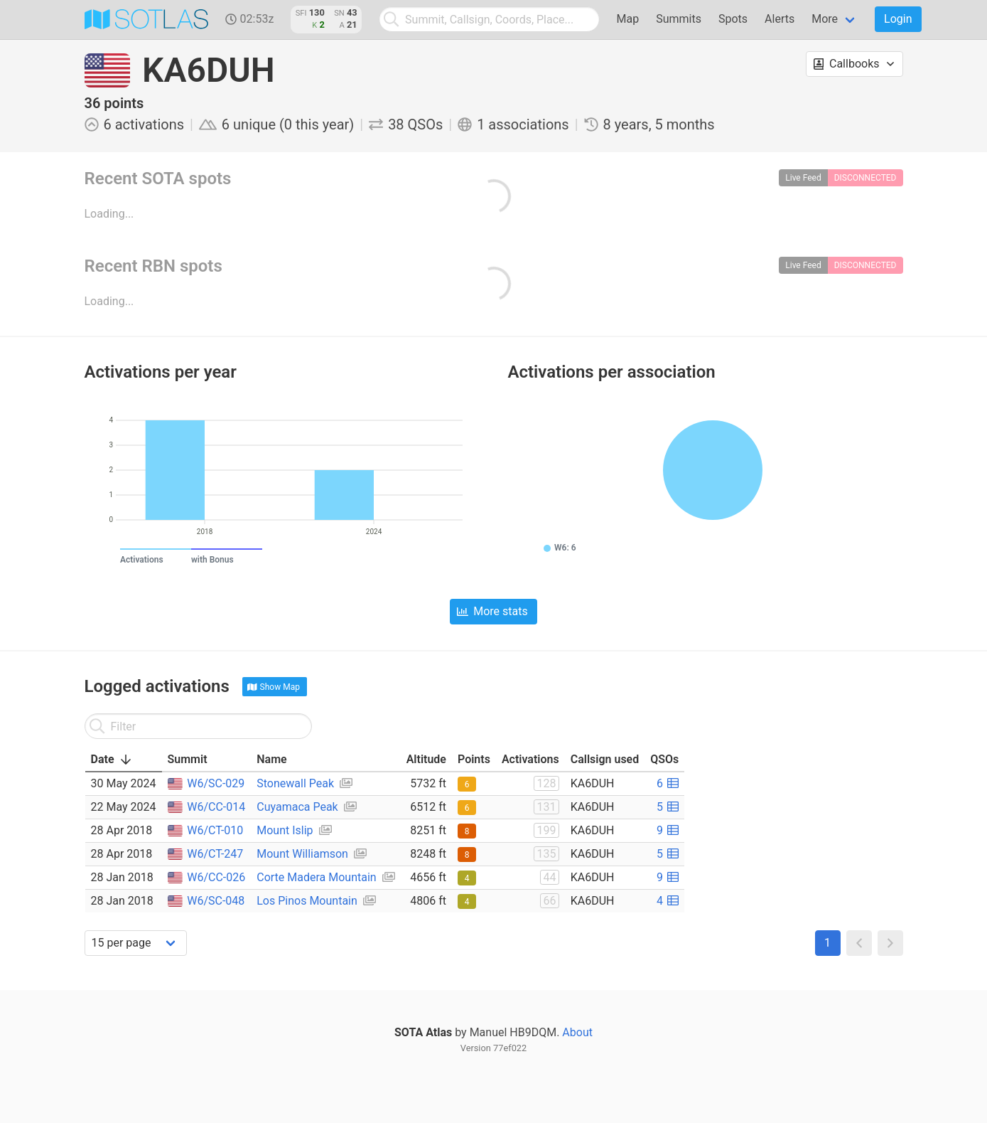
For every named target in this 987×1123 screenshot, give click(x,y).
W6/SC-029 (215, 783)
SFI (301, 13)
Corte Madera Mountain (316, 877)
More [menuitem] (824, 19)
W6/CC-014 (216, 807)
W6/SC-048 (215, 901)
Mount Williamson (302, 854)
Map (628, 19)
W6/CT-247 (215, 854)
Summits (678, 19)
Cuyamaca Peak (297, 807)
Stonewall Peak (295, 783)
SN (339, 13)
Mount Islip (285, 830)
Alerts (779, 19)
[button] (854, 64)
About (577, 1032)
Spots (733, 19)
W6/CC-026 (216, 877)
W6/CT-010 (215, 830)
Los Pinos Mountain (307, 901)
